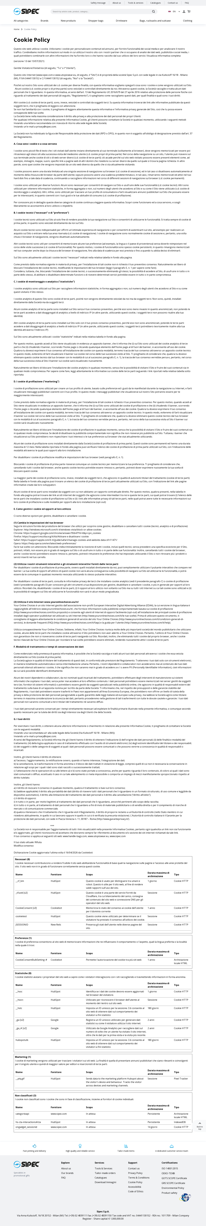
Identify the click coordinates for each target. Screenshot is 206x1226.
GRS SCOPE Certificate (173, 1183)
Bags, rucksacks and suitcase (155, 20)
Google (55, 1019)
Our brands (67, 1173)
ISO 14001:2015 (170, 1168)
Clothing (187, 20)
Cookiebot (87, 852)
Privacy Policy (135, 1173)
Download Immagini (105, 1182)
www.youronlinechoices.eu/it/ (61, 602)
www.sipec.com (45, 74)
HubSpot (55, 881)
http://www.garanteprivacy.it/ (112, 819)
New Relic (56, 924)
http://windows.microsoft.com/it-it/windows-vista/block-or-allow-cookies (62, 529)
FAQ (187, 2)
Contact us (173, 2)
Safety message (98, 2)
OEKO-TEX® (168, 1173)
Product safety (169, 1192)
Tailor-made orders (105, 1173)
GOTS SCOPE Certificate (174, 1178)
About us (117, 2)
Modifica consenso (24, 845)
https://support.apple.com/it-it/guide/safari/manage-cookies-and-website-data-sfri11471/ (69, 540)
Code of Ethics (135, 1191)
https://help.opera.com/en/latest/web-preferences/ (48, 543)
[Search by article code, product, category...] (104, 11)
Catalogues (155, 2)
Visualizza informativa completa (163, 55)
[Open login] (184, 11)
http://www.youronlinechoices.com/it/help (147, 622)
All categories (21, 20)
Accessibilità (134, 1186)
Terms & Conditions (138, 1177)
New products (68, 20)
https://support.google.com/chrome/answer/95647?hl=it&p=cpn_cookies (62, 533)
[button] (174, 11)
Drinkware (121, 20)
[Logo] (27, 11)
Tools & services (135, 2)
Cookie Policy (135, 1182)
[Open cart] (189, 11)
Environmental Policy (173, 1188)
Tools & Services (103, 1168)
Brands (44, 20)
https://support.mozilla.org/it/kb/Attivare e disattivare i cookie (55, 536)
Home (16, 29)
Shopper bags (95, 20)
